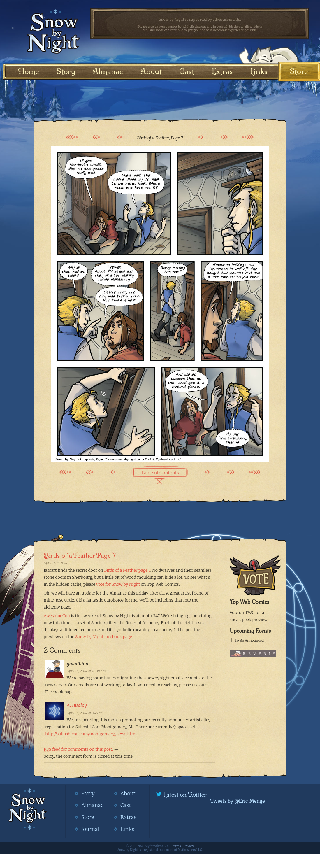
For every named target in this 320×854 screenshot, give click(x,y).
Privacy (189, 846)
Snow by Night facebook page (103, 636)
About (151, 71)
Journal (90, 829)
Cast (186, 71)
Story (66, 71)
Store (299, 71)
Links (259, 71)
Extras (222, 71)
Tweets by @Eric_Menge (237, 801)
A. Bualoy (77, 705)
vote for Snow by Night (118, 584)
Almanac (108, 71)
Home (28, 71)
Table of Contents (160, 473)
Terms (176, 846)
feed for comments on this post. (78, 749)
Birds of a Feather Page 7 (80, 555)
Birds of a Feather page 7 (127, 570)
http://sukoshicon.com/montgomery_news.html (91, 733)
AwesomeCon (57, 615)
